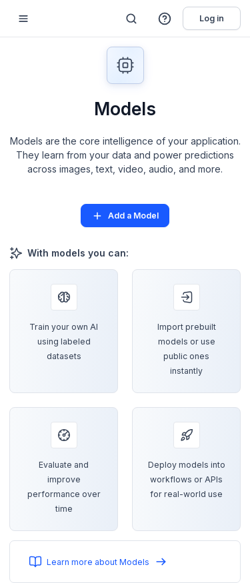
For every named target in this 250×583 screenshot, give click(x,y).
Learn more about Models (98, 561)
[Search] (131, 18)
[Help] (165, 18)
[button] (165, 18)
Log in (211, 18)
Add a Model (125, 216)
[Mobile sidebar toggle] (23, 18)
